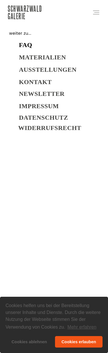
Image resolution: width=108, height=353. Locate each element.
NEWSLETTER (42, 95)
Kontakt (35, 83)
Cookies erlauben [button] (78, 342)
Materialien (42, 58)
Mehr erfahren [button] (81, 327)
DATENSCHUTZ (43, 119)
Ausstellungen (48, 71)
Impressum (39, 107)
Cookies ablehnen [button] (29, 342)
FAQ (25, 46)
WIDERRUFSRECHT (49, 129)
